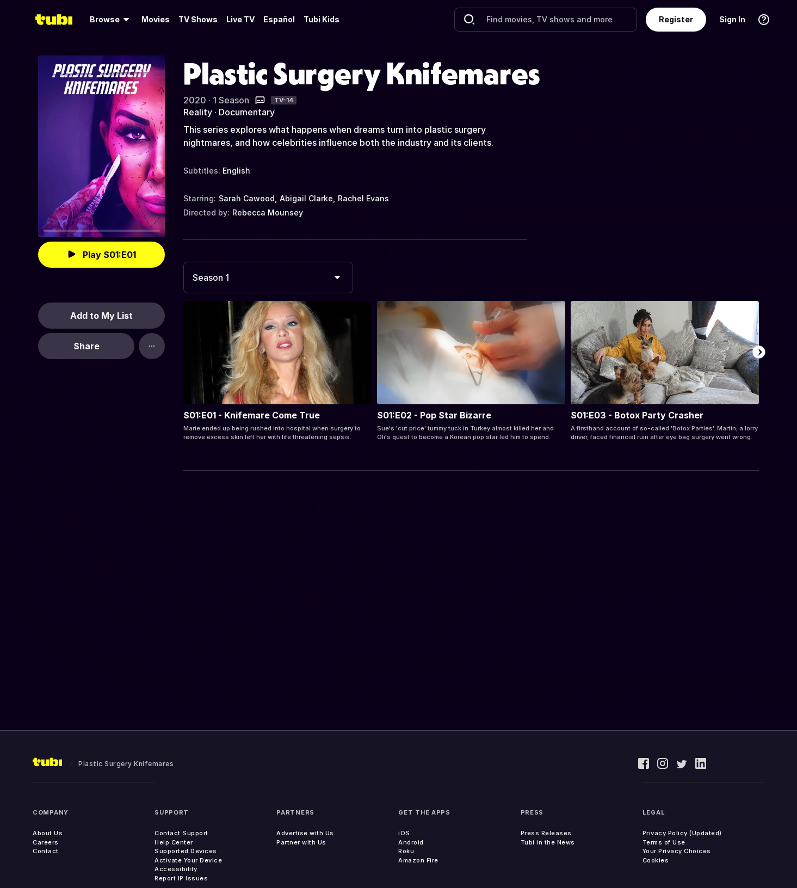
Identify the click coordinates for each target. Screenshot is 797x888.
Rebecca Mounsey (267, 212)
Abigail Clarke (306, 198)
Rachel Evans (363, 198)
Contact (46, 851)
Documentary (247, 112)
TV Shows (198, 19)
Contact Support (181, 833)
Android (411, 842)
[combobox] (268, 277)
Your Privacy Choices (676, 851)
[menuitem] (111, 19)
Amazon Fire (418, 860)
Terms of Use (663, 842)
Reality (197, 112)
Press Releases (546, 833)
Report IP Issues (181, 878)
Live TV (240, 19)
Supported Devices (186, 851)
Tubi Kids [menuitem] (321, 19)
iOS (404, 833)
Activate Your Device (188, 860)
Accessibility (176, 869)
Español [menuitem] (279, 19)
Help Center (174, 842)
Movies (155, 19)
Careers (46, 842)
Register (676, 19)
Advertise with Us (305, 833)
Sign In (732, 19)
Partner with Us (301, 842)
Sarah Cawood (247, 198)
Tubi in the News (548, 842)
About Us (48, 833)
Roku (406, 851)
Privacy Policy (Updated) (682, 833)
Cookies (655, 860)
